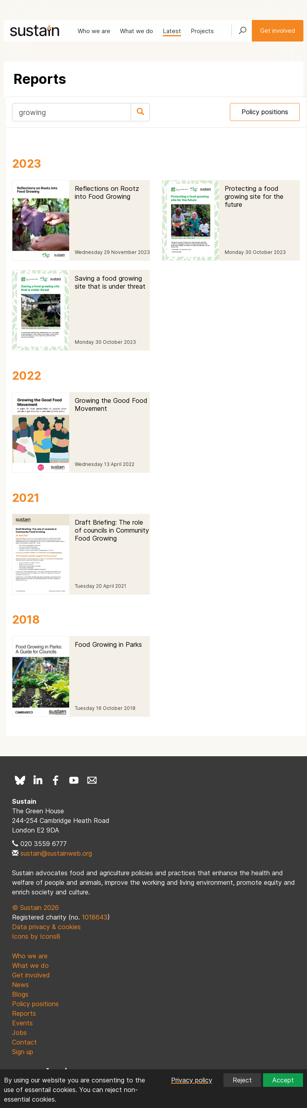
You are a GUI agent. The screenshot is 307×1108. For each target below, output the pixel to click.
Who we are (94, 31)
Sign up (22, 1052)
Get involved (277, 30)
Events (22, 1023)
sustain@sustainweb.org (56, 853)
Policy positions (264, 112)
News (20, 985)
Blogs (20, 994)
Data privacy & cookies (46, 927)
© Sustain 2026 (35, 908)
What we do (136, 31)
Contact (24, 1042)
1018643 (95, 917)
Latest (172, 31)
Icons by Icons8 (36, 936)
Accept (283, 1080)
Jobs (19, 1033)
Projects (202, 31)
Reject (242, 1080)
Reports (24, 1013)
